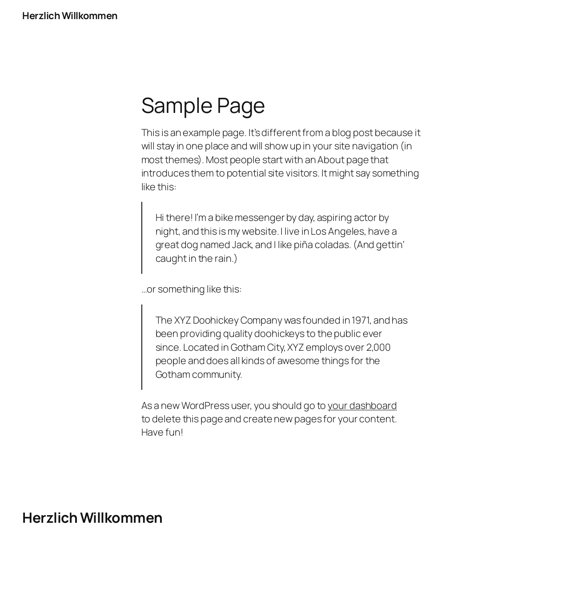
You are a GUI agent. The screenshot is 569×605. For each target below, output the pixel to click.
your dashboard (362, 405)
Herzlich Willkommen (70, 15)
